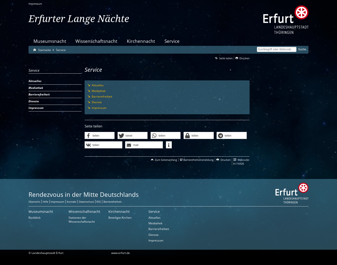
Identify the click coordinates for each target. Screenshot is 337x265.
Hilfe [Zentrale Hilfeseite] (45, 201)
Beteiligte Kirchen (120, 218)
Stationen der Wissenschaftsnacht (82, 220)
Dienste (153, 235)
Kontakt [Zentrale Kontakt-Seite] (71, 201)
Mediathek (155, 223)
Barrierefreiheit (158, 229)
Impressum (35, 3)
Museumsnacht (49, 41)
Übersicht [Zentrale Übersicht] (34, 201)
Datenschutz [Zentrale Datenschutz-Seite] (86, 201)
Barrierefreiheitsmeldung (198, 160)
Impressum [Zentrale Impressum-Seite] (57, 201)
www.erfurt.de (120, 253)
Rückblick (35, 218)
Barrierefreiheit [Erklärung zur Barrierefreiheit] (112, 201)
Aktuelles (154, 218)
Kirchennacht (141, 41)
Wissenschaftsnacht (96, 41)
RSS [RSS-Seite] (98, 201)
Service (172, 41)
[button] (100, 135)
